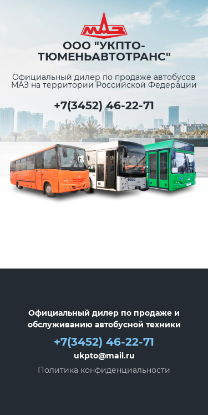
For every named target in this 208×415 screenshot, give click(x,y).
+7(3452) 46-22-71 (104, 105)
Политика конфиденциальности (104, 370)
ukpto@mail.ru (104, 356)
